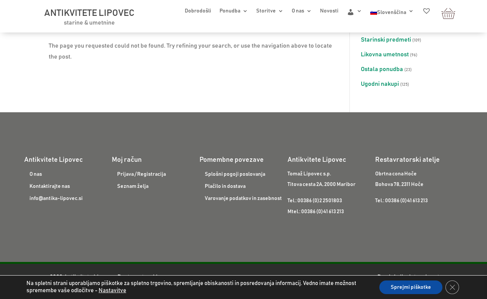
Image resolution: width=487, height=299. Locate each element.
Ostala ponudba (382, 69)
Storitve (266, 11)
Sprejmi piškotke (411, 287)
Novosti (329, 11)
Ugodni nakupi (380, 84)
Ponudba (230, 11)
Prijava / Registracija (141, 174)
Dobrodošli (198, 11)
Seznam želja (132, 186)
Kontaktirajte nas (49, 186)
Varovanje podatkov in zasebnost (243, 198)
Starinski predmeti (386, 40)
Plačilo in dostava (225, 186)
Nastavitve (112, 290)
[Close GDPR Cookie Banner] (452, 287)
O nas (298, 11)
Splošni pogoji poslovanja (235, 174)
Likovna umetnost (385, 54)
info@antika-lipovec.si (56, 198)
